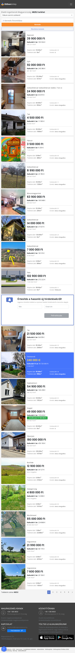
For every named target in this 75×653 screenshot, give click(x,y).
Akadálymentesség (6, 651)
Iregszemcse (31, 542)
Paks (28, 272)
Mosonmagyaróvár (34, 193)
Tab (28, 114)
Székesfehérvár (32, 167)
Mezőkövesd (31, 515)
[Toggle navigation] (71, 4)
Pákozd (29, 141)
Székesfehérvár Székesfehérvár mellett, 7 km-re (44, 88)
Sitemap (15, 651)
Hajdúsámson (32, 383)
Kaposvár (30, 35)
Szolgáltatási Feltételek (29, 649)
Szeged (29, 408)
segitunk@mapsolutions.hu (17, 627)
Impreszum (19, 649)
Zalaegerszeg (32, 489)
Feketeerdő (31, 357)
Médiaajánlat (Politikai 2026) (61, 649)
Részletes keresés (37, 29)
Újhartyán (30, 436)
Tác (28, 330)
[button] (4, 649)
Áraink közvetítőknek (46, 618)
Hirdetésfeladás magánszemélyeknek (15, 620)
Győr (28, 61)
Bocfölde (30, 462)
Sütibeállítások (22, 651)
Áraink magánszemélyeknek (11, 618)
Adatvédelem (40, 649)
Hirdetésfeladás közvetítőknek (50, 620)
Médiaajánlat (48, 649)
